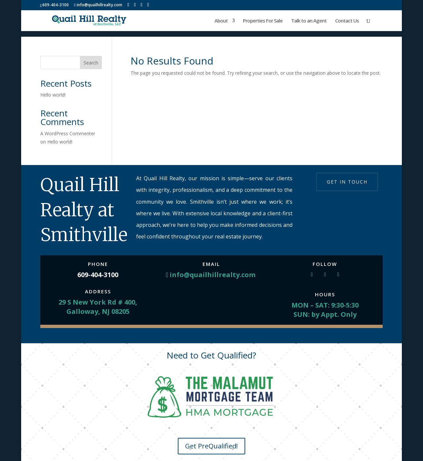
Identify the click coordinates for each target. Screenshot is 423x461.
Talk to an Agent (309, 21)
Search (91, 63)
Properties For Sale (263, 21)
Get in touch (347, 182)
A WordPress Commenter (67, 133)
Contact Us (347, 21)
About (221, 21)
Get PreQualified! (211, 445)
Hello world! (52, 95)
